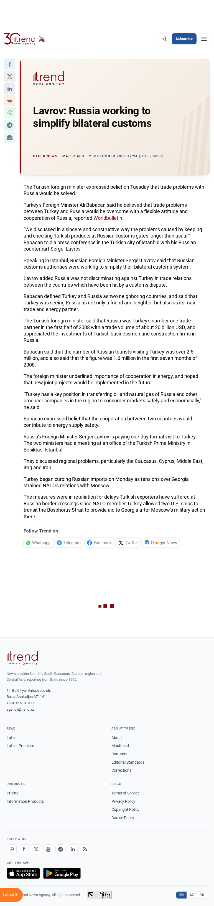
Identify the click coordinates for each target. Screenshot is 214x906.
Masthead (120, 745)
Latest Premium (20, 745)
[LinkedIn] (73, 849)
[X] (36, 849)
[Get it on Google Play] (62, 873)
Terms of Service (125, 793)
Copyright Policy (125, 809)
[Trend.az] (24, 39)
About (116, 737)
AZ (192, 895)
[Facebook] (24, 849)
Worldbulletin (107, 218)
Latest (12, 737)
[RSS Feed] (85, 849)
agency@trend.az (20, 709)
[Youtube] (48, 849)
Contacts (119, 754)
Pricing (13, 793)
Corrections (121, 770)
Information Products (25, 801)
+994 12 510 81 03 (21, 703)
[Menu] (204, 38)
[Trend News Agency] (22, 658)
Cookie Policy (122, 818)
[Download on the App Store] (23, 873)
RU (202, 895)
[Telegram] (60, 849)
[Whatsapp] (12, 849)
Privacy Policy (123, 801)
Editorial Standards (127, 762)
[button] (9, 64)
